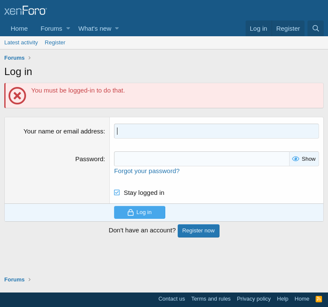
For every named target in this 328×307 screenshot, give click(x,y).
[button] (68, 28)
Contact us (171, 298)
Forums (51, 28)
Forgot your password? (146, 170)
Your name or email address (63, 131)
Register (55, 42)
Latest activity (21, 42)
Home (19, 28)
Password (89, 158)
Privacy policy (254, 298)
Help (283, 298)
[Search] (316, 28)
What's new (95, 28)
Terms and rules (211, 298)
